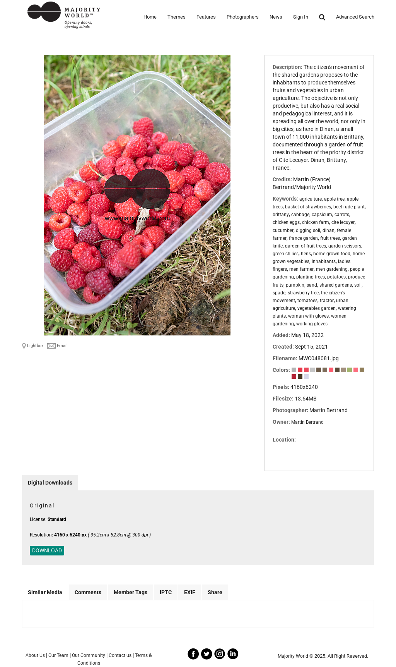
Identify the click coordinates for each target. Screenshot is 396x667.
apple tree (334, 199)
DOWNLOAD (47, 550)
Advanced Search (355, 17)
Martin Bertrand (307, 422)
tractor (327, 300)
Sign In (300, 17)
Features (206, 17)
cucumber (283, 230)
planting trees (310, 277)
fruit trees (330, 238)
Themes (176, 17)
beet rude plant (349, 207)
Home (150, 17)
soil (358, 285)
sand (312, 285)
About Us (35, 655)
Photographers (243, 17)
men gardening (332, 269)
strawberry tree (303, 293)
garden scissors (344, 246)
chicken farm (315, 222)
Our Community (88, 655)
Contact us (120, 655)
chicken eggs (286, 222)
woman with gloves (308, 316)
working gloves (312, 324)
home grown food (331, 253)
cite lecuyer (343, 222)
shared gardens (335, 285)
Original (42, 505)
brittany (281, 214)
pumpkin (295, 285)
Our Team (58, 655)
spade (279, 293)
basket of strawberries (308, 207)
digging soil (308, 230)
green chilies (286, 253)
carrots (342, 214)
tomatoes (307, 300)
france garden (303, 238)
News (276, 17)
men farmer (301, 269)
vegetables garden (316, 308)
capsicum (322, 214)
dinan (329, 230)
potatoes (336, 277)
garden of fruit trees (305, 246)
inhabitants (324, 261)
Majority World (293, 656)
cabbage (300, 214)
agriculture (310, 199)
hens (306, 253)
